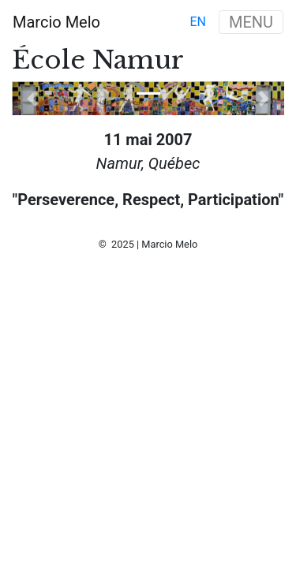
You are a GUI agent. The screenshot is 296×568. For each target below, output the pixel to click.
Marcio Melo (56, 22)
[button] (32, 98)
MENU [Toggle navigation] (251, 22)
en (197, 21)
